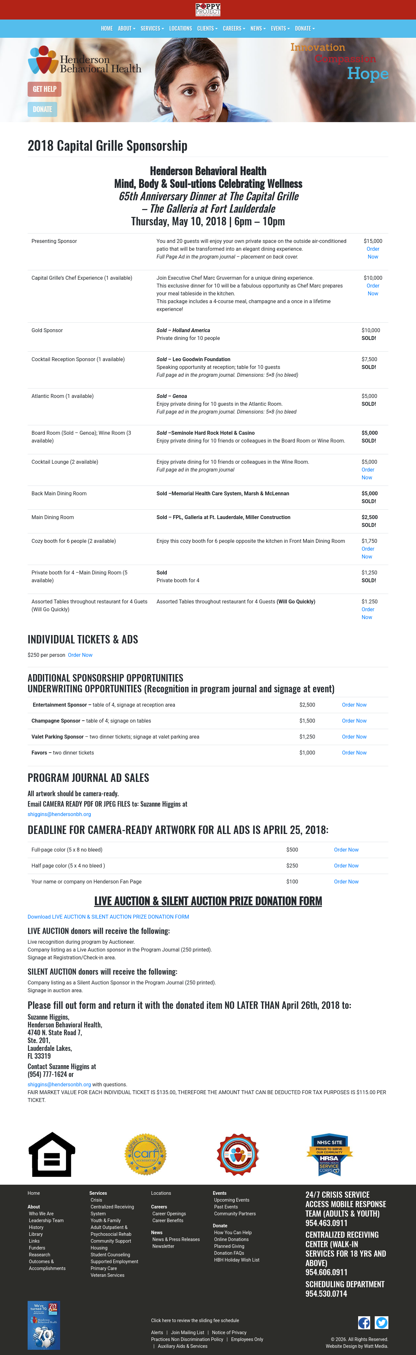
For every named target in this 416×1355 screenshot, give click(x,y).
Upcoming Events (231, 1200)
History (36, 1227)
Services (150, 28)
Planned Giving (229, 1246)
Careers (232, 28)
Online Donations (231, 1239)
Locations (180, 28)
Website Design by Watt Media (356, 1346)
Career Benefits (167, 1220)
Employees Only (247, 1339)
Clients (205, 28)
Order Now (80, 655)
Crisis (96, 1200)
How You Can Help (233, 1232)
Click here (161, 1320)
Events (278, 28)
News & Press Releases (176, 1239)
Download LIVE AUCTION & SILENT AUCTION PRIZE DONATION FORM (108, 917)
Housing (99, 1247)
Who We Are (41, 1213)
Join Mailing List (187, 1332)
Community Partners (235, 1213)
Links (34, 1241)
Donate (303, 28)
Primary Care (104, 1268)
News (256, 28)
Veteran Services (107, 1275)
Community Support (111, 1241)
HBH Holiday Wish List (236, 1260)
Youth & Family (106, 1220)
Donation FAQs (229, 1253)
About (125, 28)
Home (107, 28)
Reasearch (39, 1254)
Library (36, 1234)
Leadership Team (46, 1220)
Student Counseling (110, 1254)
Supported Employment (114, 1261)
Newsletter (163, 1246)
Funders (37, 1247)
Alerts (157, 1332)
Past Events (226, 1206)
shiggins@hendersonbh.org (59, 814)
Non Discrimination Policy (197, 1339)
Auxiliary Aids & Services (183, 1346)
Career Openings (169, 1213)
